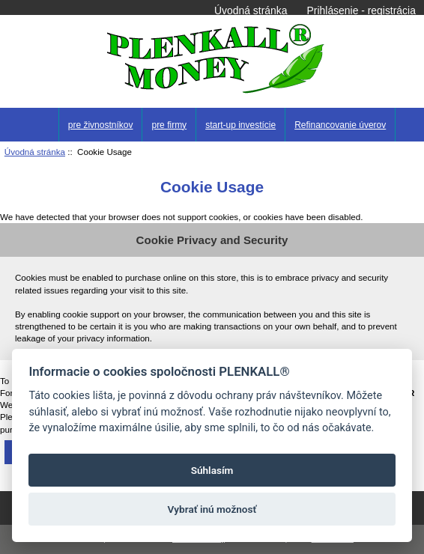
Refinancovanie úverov (340, 125)
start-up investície (240, 125)
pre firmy (169, 125)
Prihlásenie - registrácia (361, 10)
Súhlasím (212, 470)
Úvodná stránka (250, 10)
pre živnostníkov (100, 125)
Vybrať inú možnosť (212, 509)
